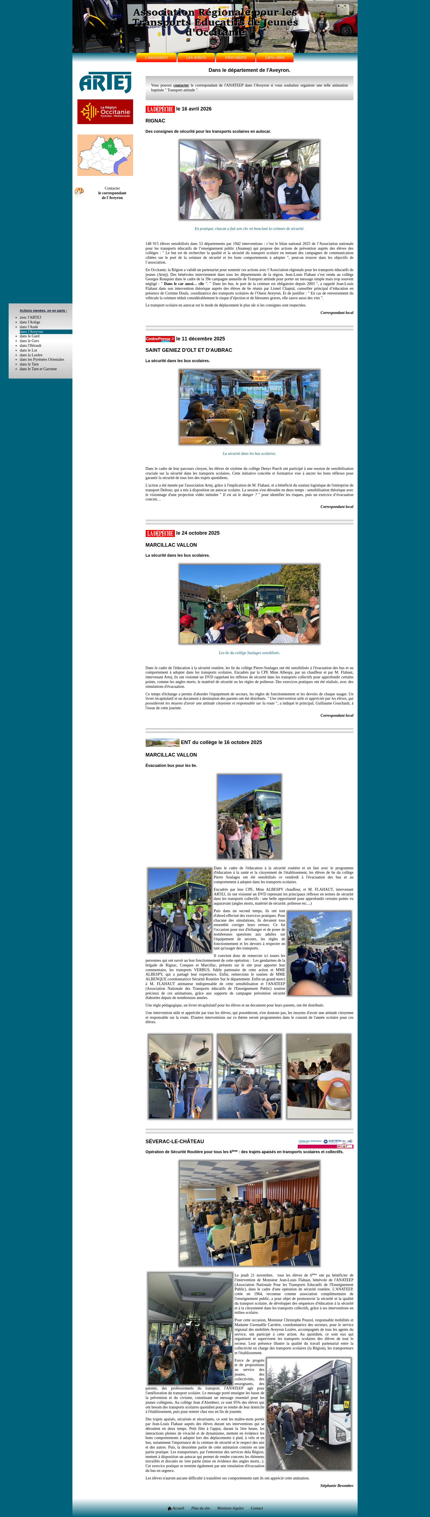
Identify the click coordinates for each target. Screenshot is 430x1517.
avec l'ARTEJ (30, 317)
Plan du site (200, 1508)
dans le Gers (29, 341)
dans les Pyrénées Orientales (42, 359)
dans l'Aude (29, 327)
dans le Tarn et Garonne (38, 369)
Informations (235, 57)
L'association (156, 57)
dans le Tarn (29, 364)
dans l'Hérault (30, 345)
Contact (257, 1508)
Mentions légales (230, 1508)
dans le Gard (30, 336)
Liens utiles (275, 57)
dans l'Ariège (30, 322)
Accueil (175, 1508)
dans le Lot (28, 350)
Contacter (112, 193)
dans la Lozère (31, 355)
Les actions (196, 57)
